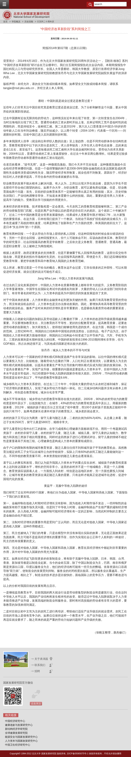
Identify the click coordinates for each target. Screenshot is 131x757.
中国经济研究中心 (15, 721)
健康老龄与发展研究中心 (19, 724)
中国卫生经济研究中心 (17, 744)
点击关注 (36, 703)
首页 (5, 21)
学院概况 (16, 21)
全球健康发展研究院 (16, 732)
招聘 (37, 671)
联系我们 (40, 664)
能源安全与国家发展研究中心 (21, 736)
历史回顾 (28, 21)
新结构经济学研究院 (16, 728)
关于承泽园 (41, 658)
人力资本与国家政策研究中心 (21, 740)
